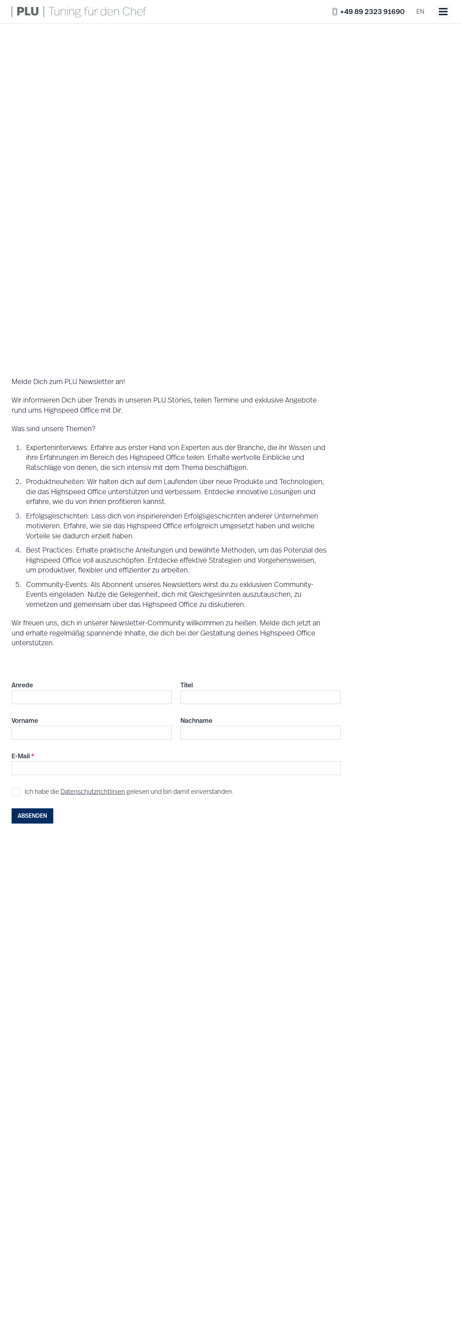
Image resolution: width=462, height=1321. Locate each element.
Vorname (25, 720)
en (420, 11)
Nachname (196, 720)
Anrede (22, 684)
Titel (186, 684)
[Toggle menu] (443, 11)
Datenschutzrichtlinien (93, 791)
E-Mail (23, 755)
